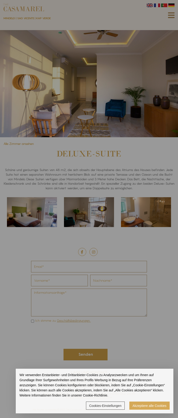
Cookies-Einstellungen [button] (105, 406)
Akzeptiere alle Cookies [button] (149, 406)
